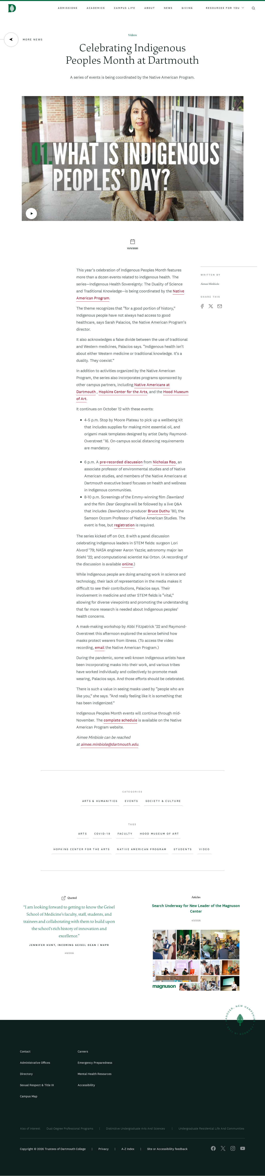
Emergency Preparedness (95, 1063)
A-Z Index (127, 1149)
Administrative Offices (35, 1063)
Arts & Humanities (100, 801)
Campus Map (28, 1096)
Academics (96, 8)
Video (204, 849)
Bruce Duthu (159, 511)
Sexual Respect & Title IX (37, 1085)
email (99, 647)
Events (131, 801)
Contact (25, 1051)
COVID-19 (102, 833)
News (168, 8)
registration (124, 525)
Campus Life (124, 8)
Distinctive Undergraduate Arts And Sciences (136, 1128)
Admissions (68, 8)
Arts (82, 833)
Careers (83, 1051)
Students (183, 849)
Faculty (125, 833)
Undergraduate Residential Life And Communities (211, 1128)
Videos (132, 35)
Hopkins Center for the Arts (123, 391)
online (127, 564)
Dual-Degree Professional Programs (70, 1128)
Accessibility (86, 1085)
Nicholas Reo (164, 462)
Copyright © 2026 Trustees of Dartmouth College (53, 1149)
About (149, 8)
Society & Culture (163, 801)
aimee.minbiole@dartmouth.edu (109, 744)
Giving (187, 8)
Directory (26, 1074)
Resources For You (225, 8)
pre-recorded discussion (121, 462)
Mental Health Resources (94, 1074)
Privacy (103, 1149)
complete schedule (120, 720)
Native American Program (142, 849)
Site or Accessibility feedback (167, 1149)
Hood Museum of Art (159, 833)
